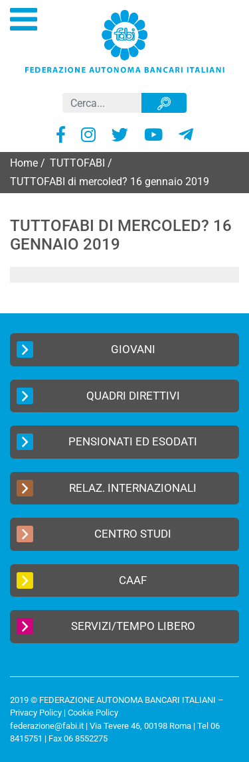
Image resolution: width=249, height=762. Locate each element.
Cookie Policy (93, 713)
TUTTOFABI (77, 163)
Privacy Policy (36, 713)
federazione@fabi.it (47, 726)
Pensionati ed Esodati (107, 441)
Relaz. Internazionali (107, 488)
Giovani (86, 349)
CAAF (82, 580)
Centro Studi (94, 534)
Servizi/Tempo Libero (106, 626)
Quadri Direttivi (98, 396)
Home (24, 163)
